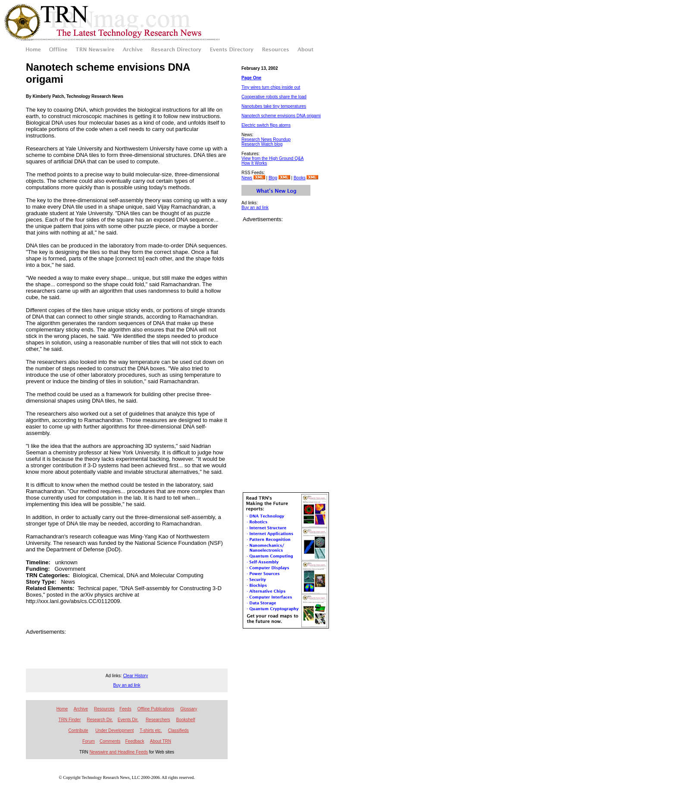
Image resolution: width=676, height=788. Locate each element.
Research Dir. (100, 719)
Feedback (134, 741)
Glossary (188, 709)
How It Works (254, 163)
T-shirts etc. (151, 730)
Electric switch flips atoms (266, 125)
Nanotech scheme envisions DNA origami (281, 115)
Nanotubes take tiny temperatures (273, 106)
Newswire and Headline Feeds (118, 752)
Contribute (78, 730)
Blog (273, 177)
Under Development (114, 730)
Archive (81, 709)
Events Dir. (128, 719)
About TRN (160, 741)
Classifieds (178, 730)
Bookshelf (185, 719)
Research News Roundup (266, 139)
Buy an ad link (255, 207)
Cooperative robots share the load (274, 96)
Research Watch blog (261, 144)
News (246, 177)
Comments (110, 741)
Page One (251, 77)
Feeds (125, 709)
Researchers (158, 719)
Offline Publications (156, 709)
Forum (88, 741)
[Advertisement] (127, 648)
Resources (104, 709)
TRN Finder (70, 719)
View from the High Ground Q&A (272, 158)
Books (300, 177)
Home (62, 709)
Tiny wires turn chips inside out (270, 87)
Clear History (135, 675)
